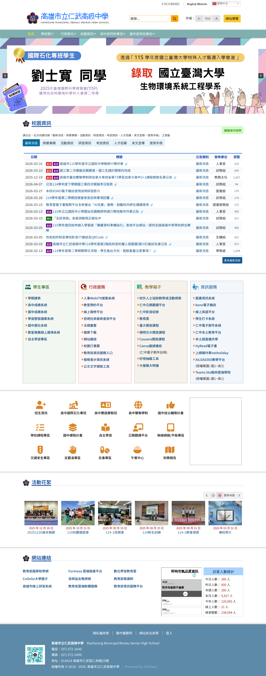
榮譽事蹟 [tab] (49, 143)
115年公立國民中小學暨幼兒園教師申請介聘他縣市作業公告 (94, 211)
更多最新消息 (232, 260)
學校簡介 (47, 33)
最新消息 (202, 163)
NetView (150, 666)
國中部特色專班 (141, 33)
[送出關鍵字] (174, 18)
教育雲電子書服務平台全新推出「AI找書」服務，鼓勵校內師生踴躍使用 (99, 204)
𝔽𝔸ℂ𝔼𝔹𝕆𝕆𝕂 (171, 4)
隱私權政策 (101, 633)
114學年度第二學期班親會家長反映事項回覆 (80, 197)
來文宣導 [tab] (138, 143)
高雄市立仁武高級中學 (102, 666)
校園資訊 (86, 33)
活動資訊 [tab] (67, 143)
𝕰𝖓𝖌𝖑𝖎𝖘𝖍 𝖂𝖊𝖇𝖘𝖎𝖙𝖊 (197, 4)
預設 (208, 18)
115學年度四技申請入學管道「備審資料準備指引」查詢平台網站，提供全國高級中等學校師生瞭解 (118, 228)
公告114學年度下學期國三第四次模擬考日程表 (81, 184)
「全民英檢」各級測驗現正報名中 (73, 218)
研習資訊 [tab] (84, 143)
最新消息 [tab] (31, 143)
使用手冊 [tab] (156, 143)
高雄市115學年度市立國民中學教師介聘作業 (86, 163)
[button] (5, 75)
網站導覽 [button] (232, 18)
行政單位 (67, 33)
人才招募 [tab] (120, 143)
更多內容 (229, 495)
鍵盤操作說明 (232, 130)
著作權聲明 (124, 633)
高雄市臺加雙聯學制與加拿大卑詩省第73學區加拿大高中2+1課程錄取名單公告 (111, 177)
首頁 (31, 33)
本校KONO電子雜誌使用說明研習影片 (73, 190)
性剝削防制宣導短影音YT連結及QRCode (77, 237)
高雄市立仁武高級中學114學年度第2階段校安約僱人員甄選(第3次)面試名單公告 (109, 243)
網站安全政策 (149, 633)
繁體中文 (220, 4)
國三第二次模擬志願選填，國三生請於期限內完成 (88, 170)
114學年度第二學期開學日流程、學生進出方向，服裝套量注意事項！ (101, 250)
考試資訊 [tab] (102, 143)
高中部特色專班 (111, 33)
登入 (169, 633)
